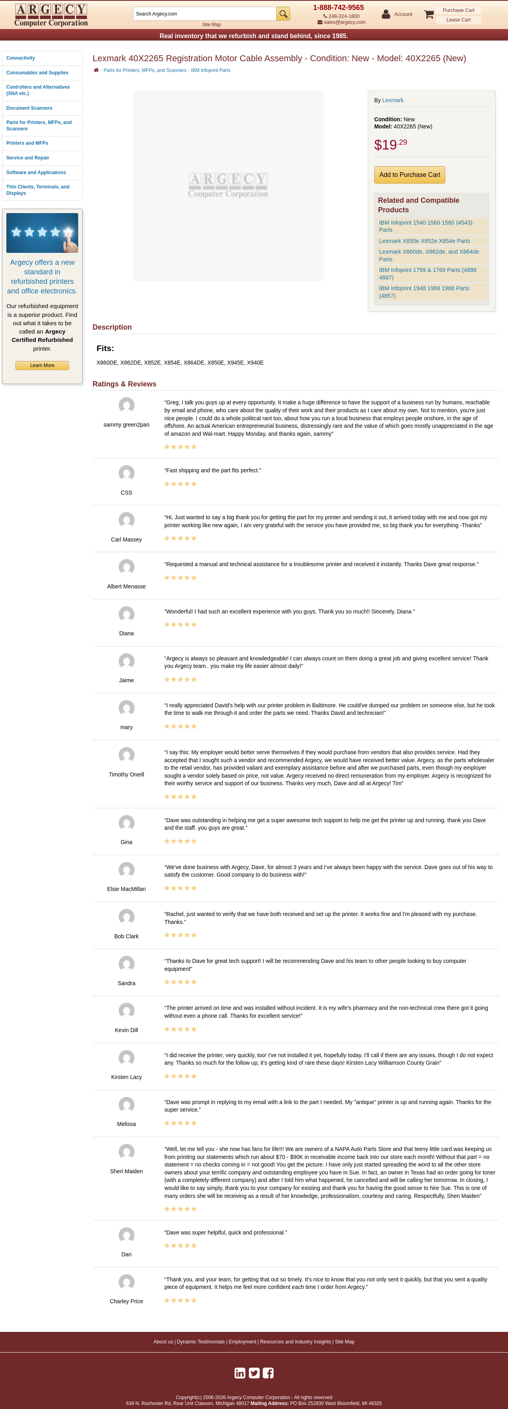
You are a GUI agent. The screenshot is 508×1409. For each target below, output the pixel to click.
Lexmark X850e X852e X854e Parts (424, 241)
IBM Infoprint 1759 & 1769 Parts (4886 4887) (428, 274)
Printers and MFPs (27, 143)
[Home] (96, 70)
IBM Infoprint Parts (210, 70)
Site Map (211, 24)
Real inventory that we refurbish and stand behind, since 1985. (254, 36)
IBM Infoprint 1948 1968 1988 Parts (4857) (424, 292)
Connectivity (20, 58)
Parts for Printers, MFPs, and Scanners (39, 126)
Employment (242, 1342)
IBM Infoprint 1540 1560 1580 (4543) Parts (425, 226)
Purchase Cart (459, 10)
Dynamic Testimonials (201, 1342)
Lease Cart (458, 20)
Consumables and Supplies (37, 73)
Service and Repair (27, 158)
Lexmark (393, 100)
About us (163, 1342)
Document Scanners (29, 108)
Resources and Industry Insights (295, 1342)
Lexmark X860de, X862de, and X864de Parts (429, 255)
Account (403, 14)
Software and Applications (36, 172)
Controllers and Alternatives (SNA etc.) (38, 90)
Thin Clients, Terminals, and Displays (37, 190)
